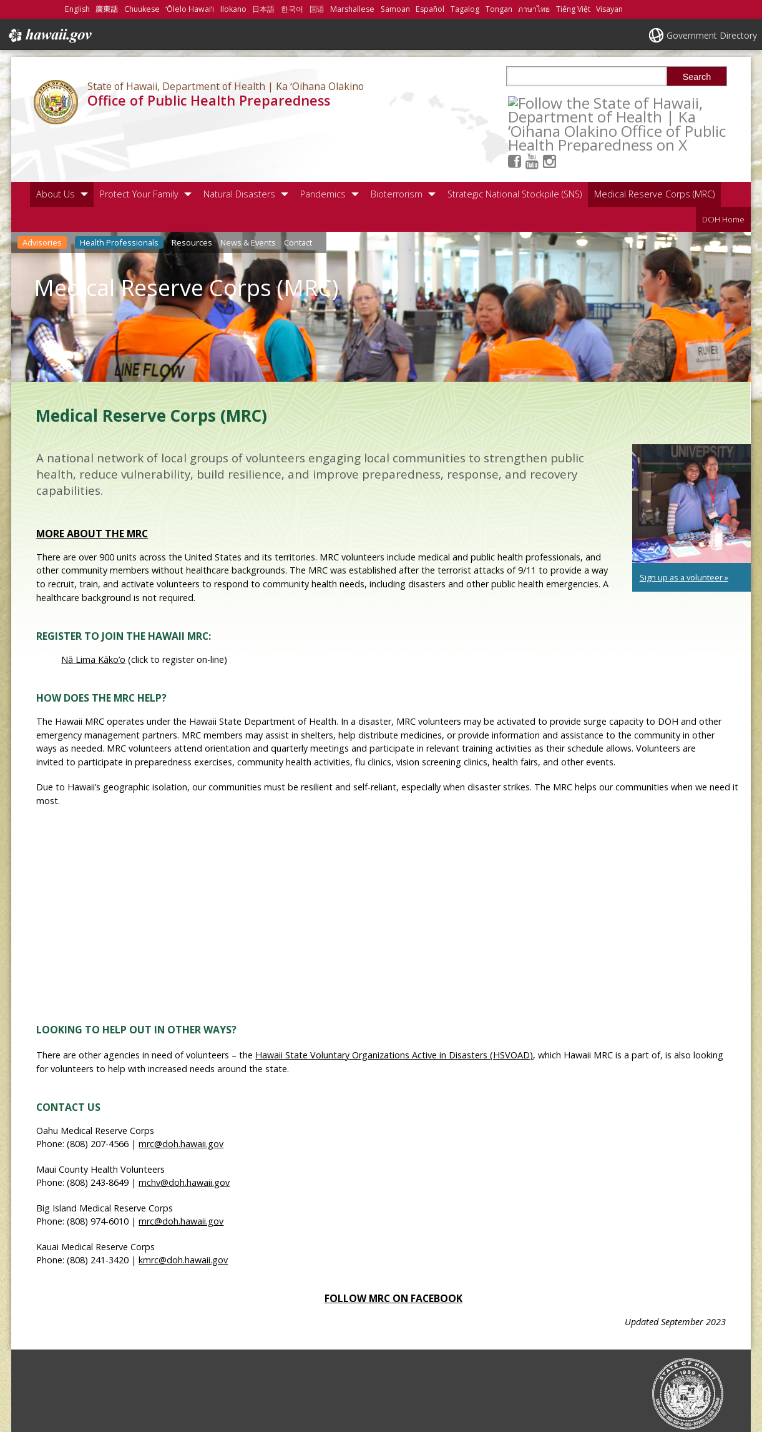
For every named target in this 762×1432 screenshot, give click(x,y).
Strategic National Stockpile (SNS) (514, 148)
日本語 (263, 9)
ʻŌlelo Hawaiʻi (189, 9)
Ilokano (233, 9)
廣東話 (106, 9)
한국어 (292, 9)
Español (430, 9)
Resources (192, 196)
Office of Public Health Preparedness (208, 100)
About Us (55, 148)
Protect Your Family (139, 148)
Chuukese (142, 9)
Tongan (499, 9)
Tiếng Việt (573, 9)
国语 (317, 9)
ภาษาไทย (534, 9)
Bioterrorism (397, 148)
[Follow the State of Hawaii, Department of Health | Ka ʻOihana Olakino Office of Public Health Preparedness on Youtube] (549, 102)
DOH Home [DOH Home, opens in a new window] (723, 173)
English (77, 9)
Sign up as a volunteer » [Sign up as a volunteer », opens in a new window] (684, 531)
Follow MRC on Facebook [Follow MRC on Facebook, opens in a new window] (393, 1253)
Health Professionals (119, 196)
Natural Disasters (239, 148)
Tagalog (465, 9)
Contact (298, 196)
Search (697, 77)
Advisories (42, 196)
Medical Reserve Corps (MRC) (654, 148)
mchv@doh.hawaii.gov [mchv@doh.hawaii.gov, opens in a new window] (184, 1137)
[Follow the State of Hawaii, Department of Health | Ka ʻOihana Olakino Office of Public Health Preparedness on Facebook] (532, 102)
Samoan (395, 9)
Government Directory (712, 35)
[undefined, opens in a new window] (691, 457)
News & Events (248, 196)
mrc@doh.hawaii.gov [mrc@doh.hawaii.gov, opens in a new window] (181, 1098)
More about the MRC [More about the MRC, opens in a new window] (92, 487)
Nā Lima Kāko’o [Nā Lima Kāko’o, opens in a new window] (93, 613)
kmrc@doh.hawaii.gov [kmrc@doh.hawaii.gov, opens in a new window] (183, 1214)
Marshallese (352, 9)
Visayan (609, 9)
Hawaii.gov (49, 35)
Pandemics (323, 148)
